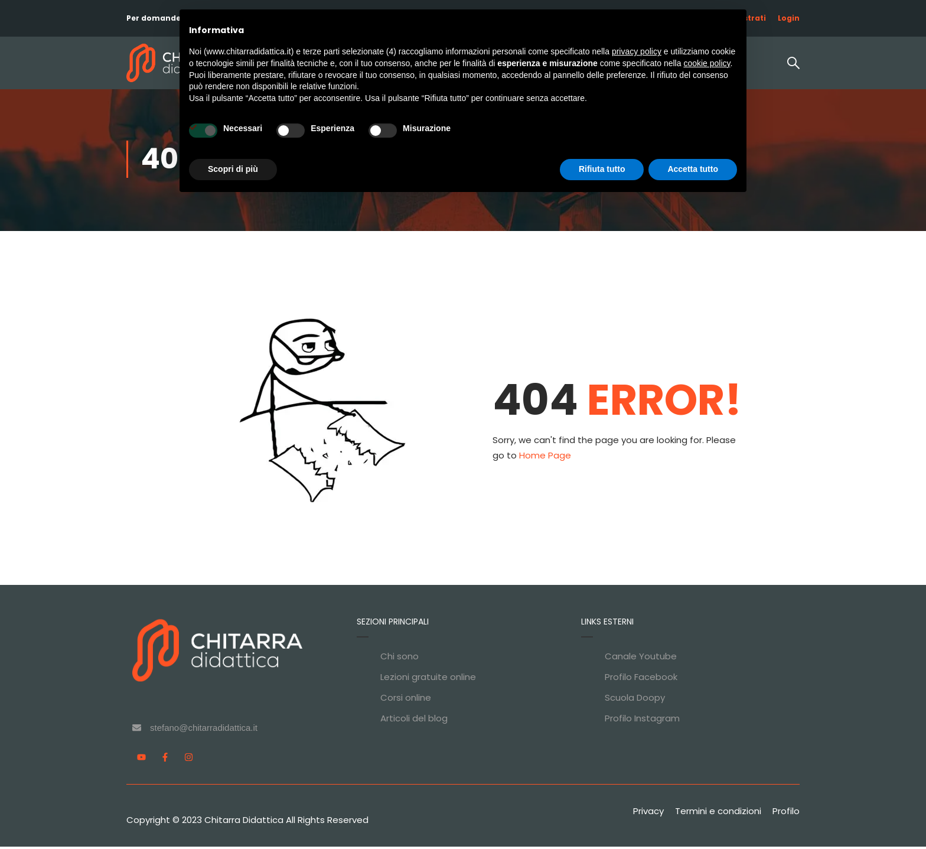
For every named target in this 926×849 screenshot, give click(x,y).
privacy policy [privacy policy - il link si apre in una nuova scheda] (636, 51)
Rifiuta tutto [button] (602, 169)
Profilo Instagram (642, 720)
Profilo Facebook (641, 679)
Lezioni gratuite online (428, 679)
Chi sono (399, 658)
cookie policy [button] (706, 63)
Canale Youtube (641, 658)
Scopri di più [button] (233, 169)
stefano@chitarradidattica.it (203, 730)
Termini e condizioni (718, 813)
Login (789, 18)
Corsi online (405, 700)
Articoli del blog (414, 720)
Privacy (648, 813)
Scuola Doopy (635, 700)
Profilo (786, 813)
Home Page (545, 457)
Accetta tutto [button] (692, 169)
